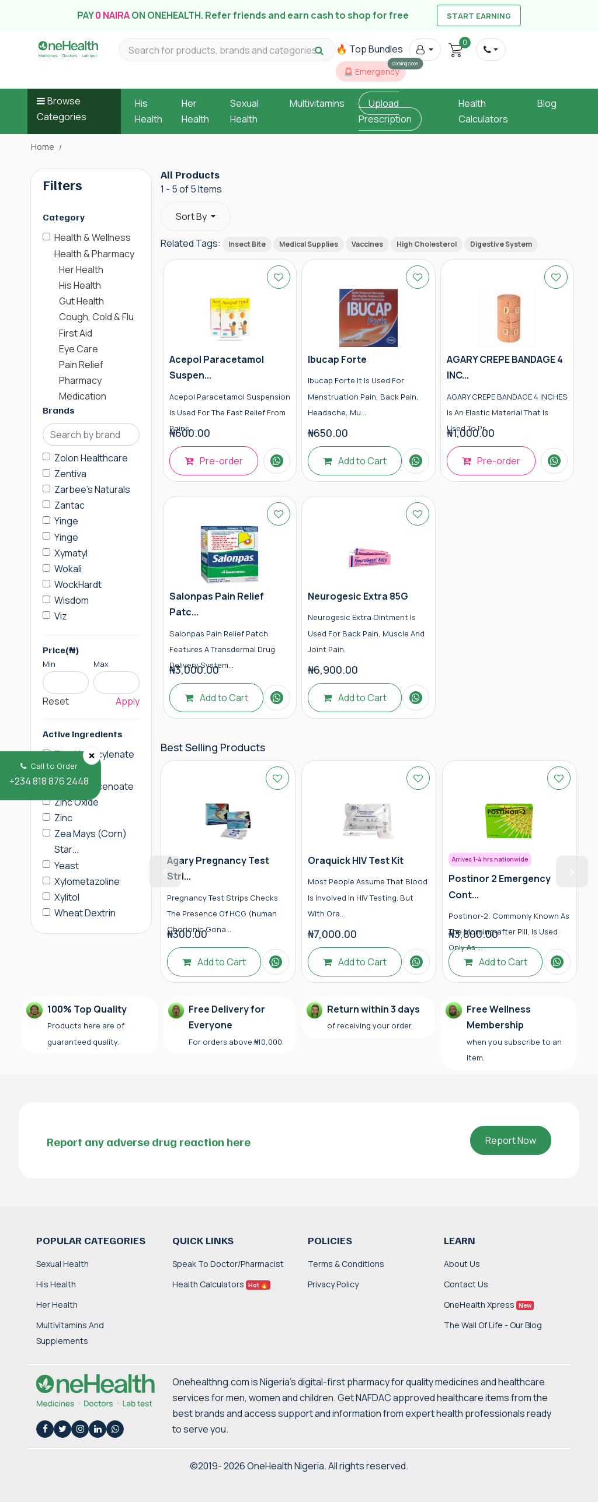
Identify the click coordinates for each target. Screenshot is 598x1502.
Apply (128, 701)
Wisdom (71, 600)
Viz (60, 616)
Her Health (57, 1304)
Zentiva (70, 473)
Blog (547, 103)
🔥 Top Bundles (369, 49)
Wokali (68, 568)
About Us (462, 1263)
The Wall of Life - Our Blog (493, 1325)
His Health (56, 1284)
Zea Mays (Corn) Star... (90, 841)
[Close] (91, 755)
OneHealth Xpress (489, 1304)
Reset (56, 701)
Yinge (66, 520)
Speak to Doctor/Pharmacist (228, 1263)
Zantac (69, 505)
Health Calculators (221, 1284)
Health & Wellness (92, 237)
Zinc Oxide (76, 802)
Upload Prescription (385, 111)
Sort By (192, 216)
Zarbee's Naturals (92, 489)
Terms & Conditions (346, 1263)
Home (42, 147)
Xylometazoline (87, 881)
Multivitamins (317, 103)
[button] (425, 49)
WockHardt (78, 584)
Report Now (510, 1140)
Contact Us (466, 1284)
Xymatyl (71, 553)
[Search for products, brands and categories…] (227, 50)
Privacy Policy (333, 1284)
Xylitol (66, 897)
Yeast (66, 865)
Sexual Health (62, 1263)
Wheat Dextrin (85, 912)
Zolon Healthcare (91, 457)
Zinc (63, 817)
